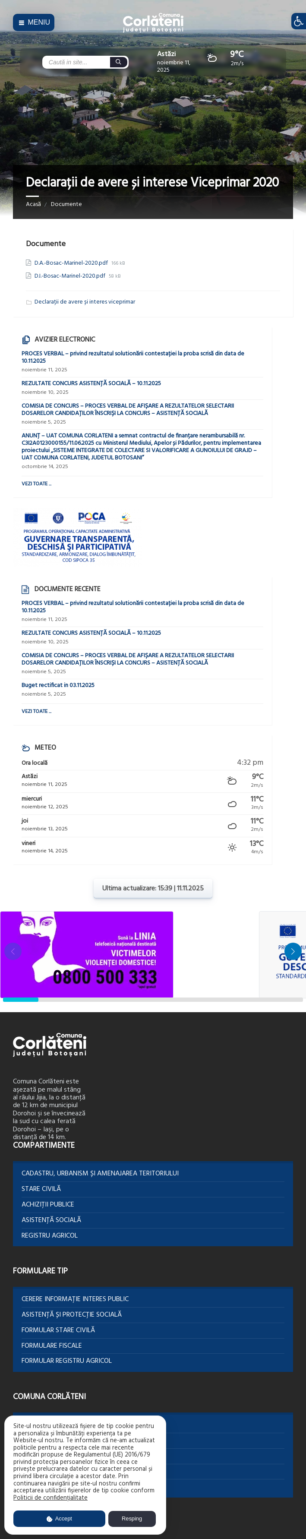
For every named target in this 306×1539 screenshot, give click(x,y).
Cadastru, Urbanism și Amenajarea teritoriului (100, 1173)
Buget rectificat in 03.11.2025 (58, 685)
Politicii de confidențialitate (50, 1498)
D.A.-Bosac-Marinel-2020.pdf (72, 263)
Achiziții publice (48, 1204)
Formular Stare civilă (58, 1330)
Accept (59, 1518)
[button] (293, 951)
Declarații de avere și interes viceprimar (85, 302)
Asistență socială (51, 1220)
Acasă (33, 204)
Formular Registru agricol (67, 1361)
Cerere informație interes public (75, 1299)
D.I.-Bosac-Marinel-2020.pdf (71, 276)
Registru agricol (50, 1235)
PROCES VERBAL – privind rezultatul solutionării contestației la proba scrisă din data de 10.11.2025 (133, 357)
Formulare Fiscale (52, 1346)
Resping (132, 1518)
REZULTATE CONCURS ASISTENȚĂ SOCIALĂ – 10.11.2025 (91, 384)
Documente (66, 204)
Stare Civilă (41, 1189)
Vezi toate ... (36, 484)
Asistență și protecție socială (72, 1314)
